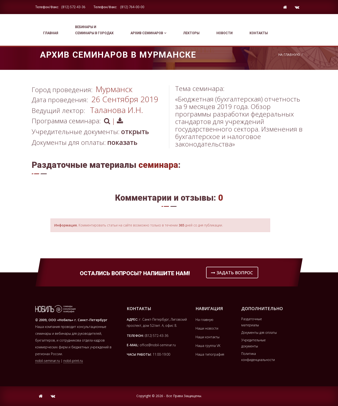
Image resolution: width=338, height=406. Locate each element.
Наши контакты (207, 337)
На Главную (289, 54)
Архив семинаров (148, 33)
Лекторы (191, 33)
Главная (50, 33)
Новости (224, 33)
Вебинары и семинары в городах (94, 30)
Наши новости (207, 328)
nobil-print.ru (73, 360)
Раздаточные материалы (251, 322)
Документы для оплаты (259, 332)
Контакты (259, 33)
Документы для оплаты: (85, 142)
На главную (204, 319)
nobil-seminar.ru (47, 360)
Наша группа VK (208, 345)
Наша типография (210, 354)
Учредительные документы (253, 343)
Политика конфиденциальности (258, 356)
